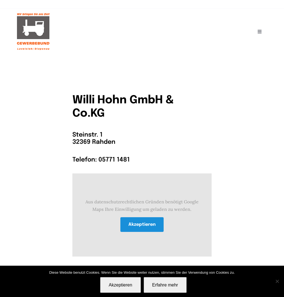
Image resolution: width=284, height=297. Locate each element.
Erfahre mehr (165, 285)
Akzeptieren (142, 224)
